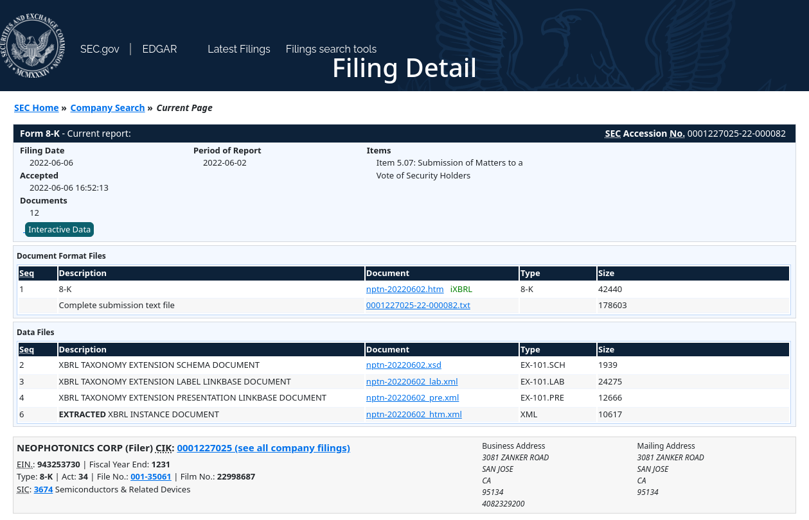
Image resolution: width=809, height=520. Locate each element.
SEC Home (36, 107)
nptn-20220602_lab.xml (412, 381)
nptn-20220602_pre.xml (412, 397)
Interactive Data (59, 229)
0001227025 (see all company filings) (263, 447)
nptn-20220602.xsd (403, 364)
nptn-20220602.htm (405, 289)
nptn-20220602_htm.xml (414, 414)
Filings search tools (331, 49)
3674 (43, 489)
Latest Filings (239, 49)
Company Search (108, 107)
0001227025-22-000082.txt (418, 305)
